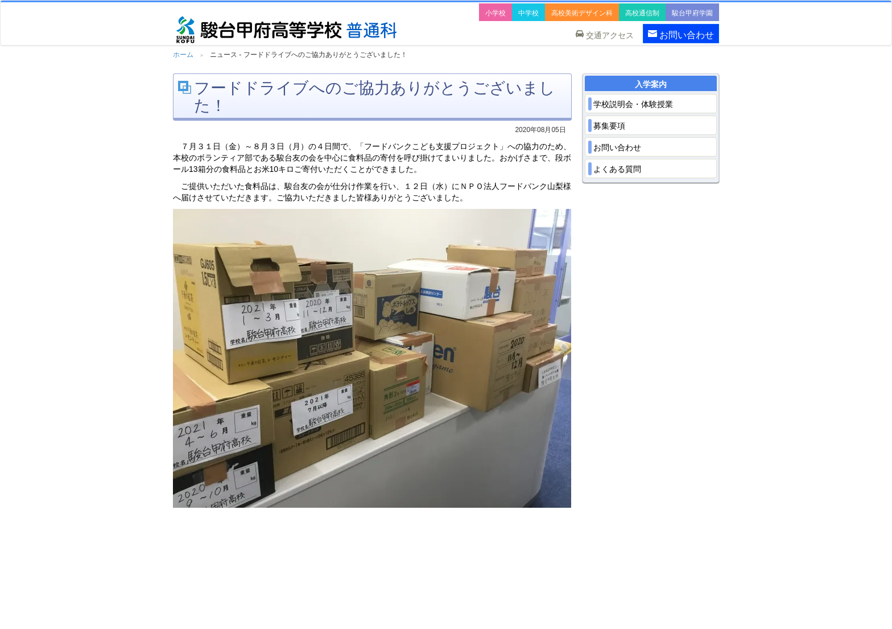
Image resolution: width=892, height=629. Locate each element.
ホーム (183, 55)
